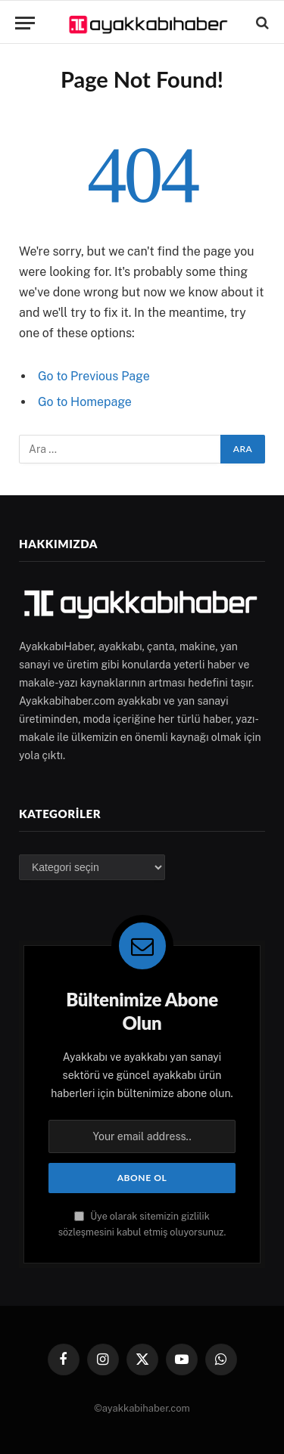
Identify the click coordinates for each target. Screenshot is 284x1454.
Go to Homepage (85, 402)
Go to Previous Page (94, 376)
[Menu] (25, 23)
